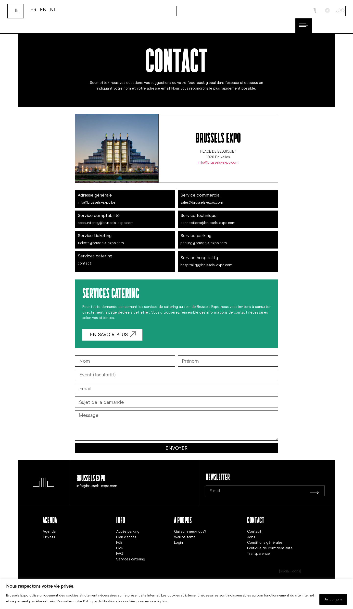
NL (53, 9)
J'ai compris (331, 599)
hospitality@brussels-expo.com (206, 264)
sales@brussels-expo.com (201, 202)
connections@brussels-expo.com (207, 222)
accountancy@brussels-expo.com (106, 222)
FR (33, 9)
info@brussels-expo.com (218, 162)
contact (84, 263)
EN (43, 9)
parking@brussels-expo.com (203, 242)
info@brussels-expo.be (96, 202)
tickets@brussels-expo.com (101, 242)
